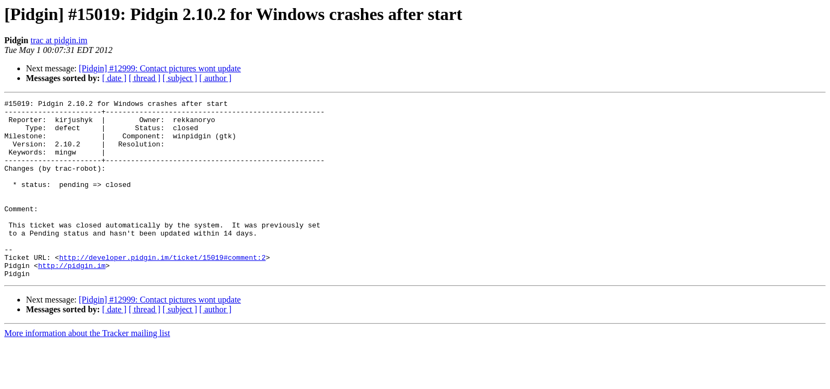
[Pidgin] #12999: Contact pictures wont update (160, 68)
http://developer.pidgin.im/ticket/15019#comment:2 (162, 289)
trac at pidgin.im (58, 40)
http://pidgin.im (71, 299)
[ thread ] (144, 78)
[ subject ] (180, 78)
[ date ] (114, 78)
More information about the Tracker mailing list (87, 368)
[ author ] (215, 78)
